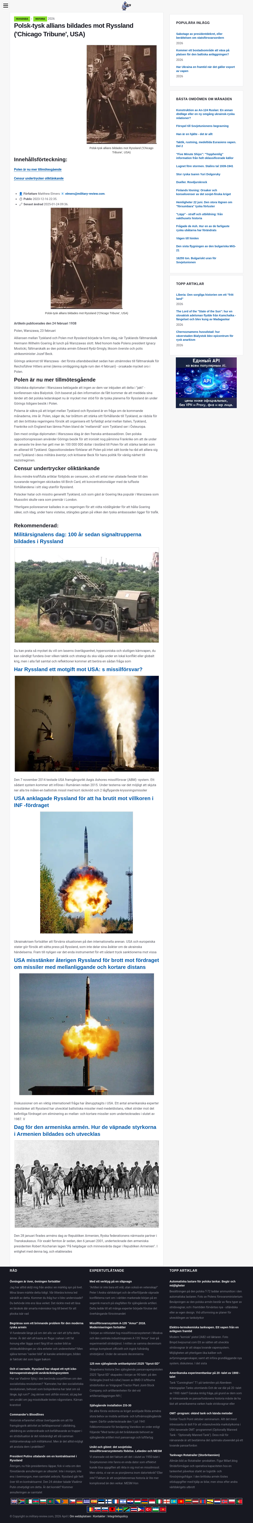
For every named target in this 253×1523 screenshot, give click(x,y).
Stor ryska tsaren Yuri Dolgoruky (198, 174)
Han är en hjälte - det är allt (194, 134)
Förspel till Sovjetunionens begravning (202, 126)
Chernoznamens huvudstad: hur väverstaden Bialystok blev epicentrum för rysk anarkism (205, 335)
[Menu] (5, 5)
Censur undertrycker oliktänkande (39, 178)
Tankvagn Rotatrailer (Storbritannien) (195, 1455)
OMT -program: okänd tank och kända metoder (201, 1413)
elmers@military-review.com (85, 194)
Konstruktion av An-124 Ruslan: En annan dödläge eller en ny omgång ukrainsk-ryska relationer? (205, 114)
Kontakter (99, 1516)
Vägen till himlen (187, 238)
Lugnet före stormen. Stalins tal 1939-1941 (204, 166)
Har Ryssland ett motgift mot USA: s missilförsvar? (78, 669)
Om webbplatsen (80, 1516)
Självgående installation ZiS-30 (110, 1405)
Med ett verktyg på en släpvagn (111, 1281)
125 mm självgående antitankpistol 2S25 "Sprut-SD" (125, 1363)
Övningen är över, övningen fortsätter (35, 1281)
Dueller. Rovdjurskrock (191, 182)
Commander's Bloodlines (27, 1414)
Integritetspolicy (117, 1516)
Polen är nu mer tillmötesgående (38, 169)
